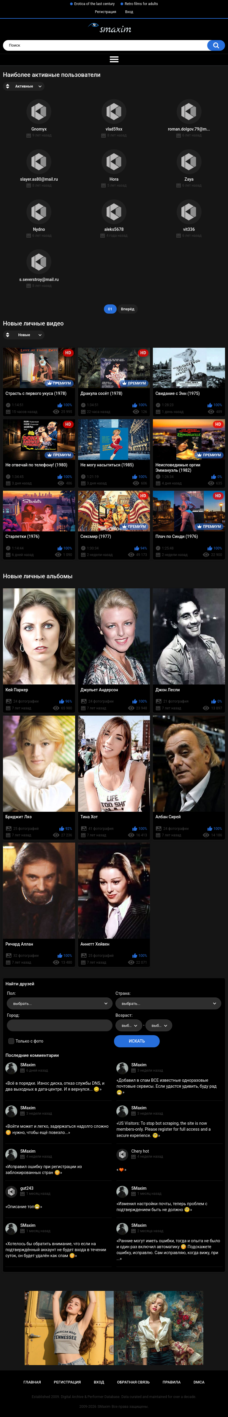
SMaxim (27, 1064)
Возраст (123, 1015)
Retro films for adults (141, 4)
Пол (11, 993)
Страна (122, 993)
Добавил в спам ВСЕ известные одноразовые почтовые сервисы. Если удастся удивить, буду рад (166, 1086)
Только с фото (29, 1041)
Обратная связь (133, 1382)
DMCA (199, 1382)
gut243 (26, 1188)
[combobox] (60, 1003)
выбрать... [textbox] (22, 1003)
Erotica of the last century (94, 4)
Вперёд (127, 309)
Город (12, 1015)
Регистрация (105, 12)
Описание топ (23, 1206)
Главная (32, 1382)
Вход (129, 12)
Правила (172, 1382)
